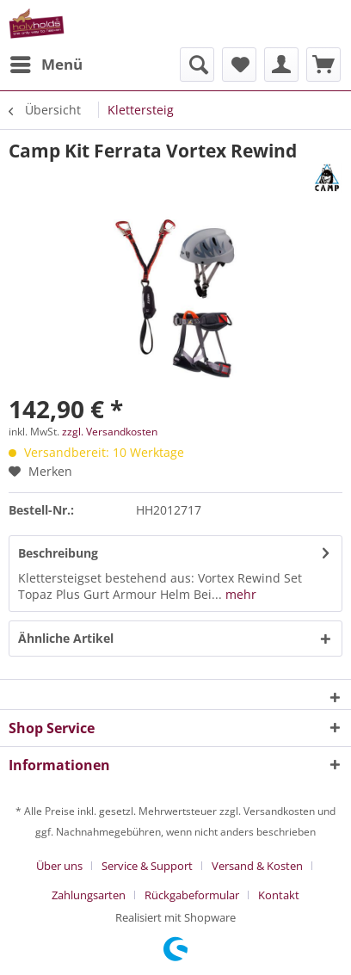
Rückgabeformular (192, 895)
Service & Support (147, 865)
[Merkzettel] (239, 64)
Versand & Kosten (257, 865)
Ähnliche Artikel (66, 638)
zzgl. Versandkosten (109, 431)
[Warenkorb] (323, 64)
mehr (239, 594)
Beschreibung (58, 553)
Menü (46, 62)
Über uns (59, 865)
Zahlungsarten (89, 895)
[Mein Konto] (281, 64)
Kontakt (278, 895)
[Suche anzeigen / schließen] (197, 64)
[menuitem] (45, 64)
